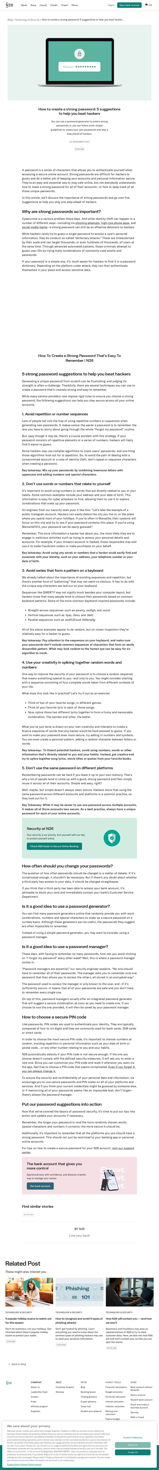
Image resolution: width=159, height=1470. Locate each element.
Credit (53, 5)
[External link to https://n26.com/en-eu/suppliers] (42, 1411)
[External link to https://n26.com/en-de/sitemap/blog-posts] (67, 1391)
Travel (64, 5)
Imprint (38, 1464)
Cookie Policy (13, 1464)
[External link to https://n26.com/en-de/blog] (92, 1387)
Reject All (132, 1445)
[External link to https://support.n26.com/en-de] (67, 1387)
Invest (43, 5)
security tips (28, 1214)
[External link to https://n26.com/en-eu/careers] (42, 1396)
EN (148, 5)
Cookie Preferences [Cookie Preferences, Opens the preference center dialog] (132, 1437)
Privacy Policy (27, 1464)
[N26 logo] (11, 1383)
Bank (24, 5)
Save (33, 5)
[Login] (111, 5)
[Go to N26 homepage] (9, 5)
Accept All (133, 1452)
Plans (75, 5)
